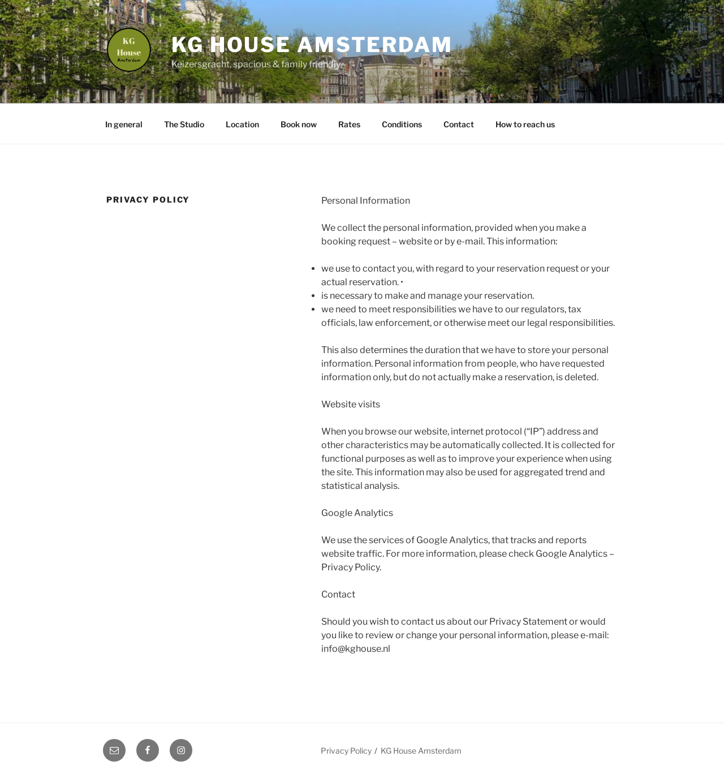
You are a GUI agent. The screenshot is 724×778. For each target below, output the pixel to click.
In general (124, 124)
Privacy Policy (346, 750)
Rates (349, 124)
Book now (299, 124)
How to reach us (525, 124)
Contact (458, 124)
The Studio (184, 124)
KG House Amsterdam (312, 44)
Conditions (402, 124)
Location (242, 124)
